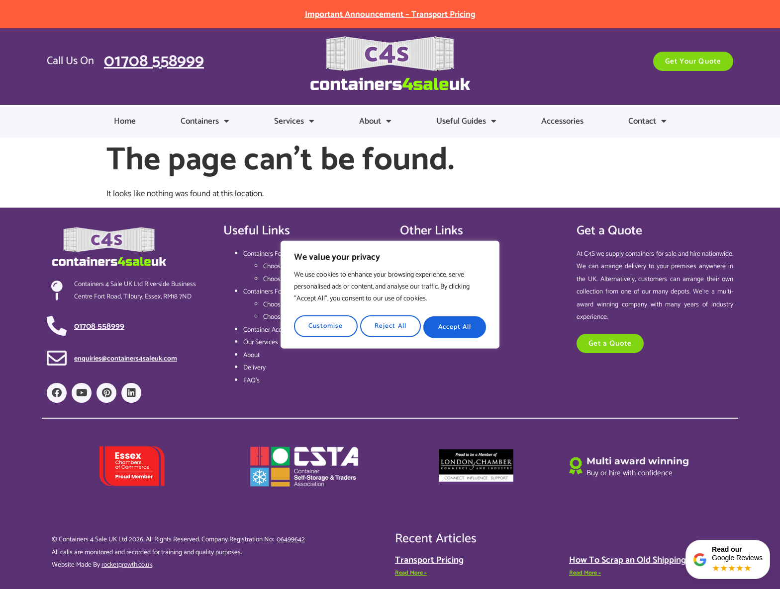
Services (294, 121)
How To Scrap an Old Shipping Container (647, 560)
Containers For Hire (269, 291)
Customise (325, 325)
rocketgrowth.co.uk (126, 564)
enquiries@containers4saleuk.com (125, 358)
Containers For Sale (270, 253)
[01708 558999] (57, 326)
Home (125, 121)
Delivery (254, 367)
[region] (390, 294)
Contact (647, 121)
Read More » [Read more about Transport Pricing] (411, 573)
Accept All (455, 325)
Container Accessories (273, 329)
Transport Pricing (429, 560)
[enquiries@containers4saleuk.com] (57, 358)
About (375, 121)
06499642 (291, 539)
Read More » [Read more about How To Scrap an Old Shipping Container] (585, 573)
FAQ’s (251, 380)
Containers (205, 121)
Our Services (260, 342)
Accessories (562, 121)
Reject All (390, 325)
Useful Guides (466, 121)
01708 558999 (154, 61)
